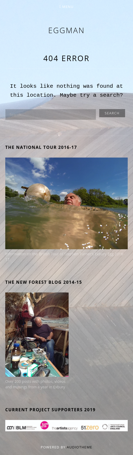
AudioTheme (79, 447)
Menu (68, 6)
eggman (66, 30)
